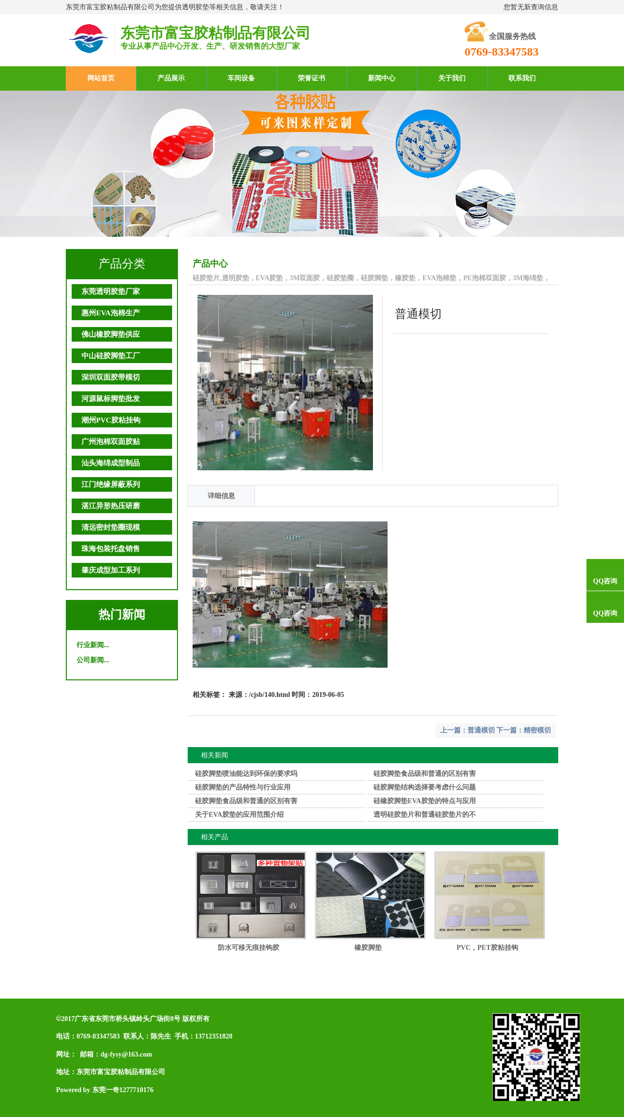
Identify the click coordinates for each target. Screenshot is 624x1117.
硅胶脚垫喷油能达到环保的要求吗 (246, 773)
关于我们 (452, 78)
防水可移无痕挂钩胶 (248, 947)
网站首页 (101, 78)
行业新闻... (93, 645)
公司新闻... (93, 660)
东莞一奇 (105, 1090)
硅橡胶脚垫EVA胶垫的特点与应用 (424, 801)
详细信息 (221, 496)
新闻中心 (381, 78)
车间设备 (241, 78)
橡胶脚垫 (368, 947)
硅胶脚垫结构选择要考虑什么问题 (424, 787)
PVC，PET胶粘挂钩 (487, 947)
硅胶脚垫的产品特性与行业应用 (243, 787)
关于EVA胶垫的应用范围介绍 (239, 814)
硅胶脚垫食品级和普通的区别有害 (424, 773)
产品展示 (171, 78)
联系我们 (522, 78)
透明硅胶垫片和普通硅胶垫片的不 (424, 814)
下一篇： (510, 730)
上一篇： (454, 730)
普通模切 (481, 730)
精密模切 (537, 730)
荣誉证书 (311, 78)
